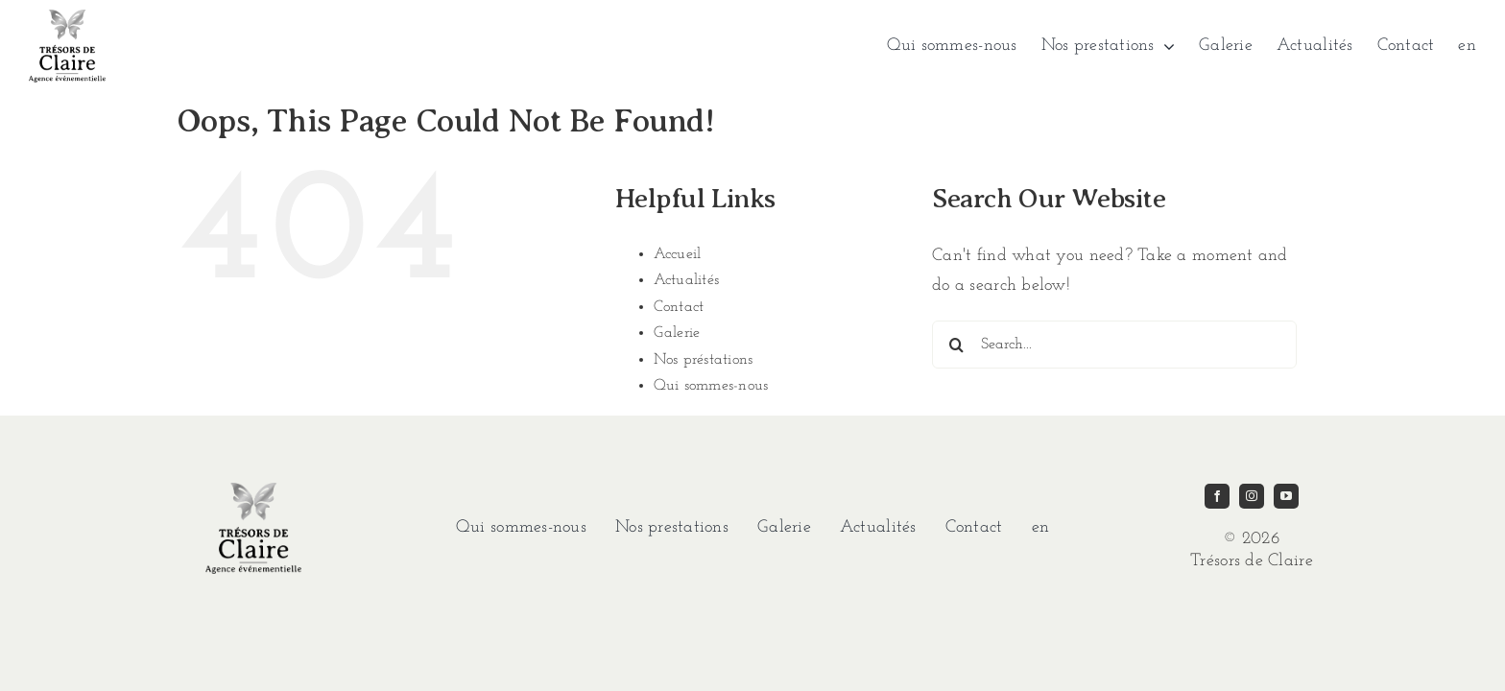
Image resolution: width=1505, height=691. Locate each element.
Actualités (687, 280)
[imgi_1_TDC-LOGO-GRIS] (67, 18)
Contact (679, 307)
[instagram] (1251, 496)
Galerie (677, 333)
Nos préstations (703, 360)
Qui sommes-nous (711, 385)
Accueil (678, 254)
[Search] (956, 345)
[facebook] (1217, 496)
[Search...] (1114, 345)
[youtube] (1286, 496)
